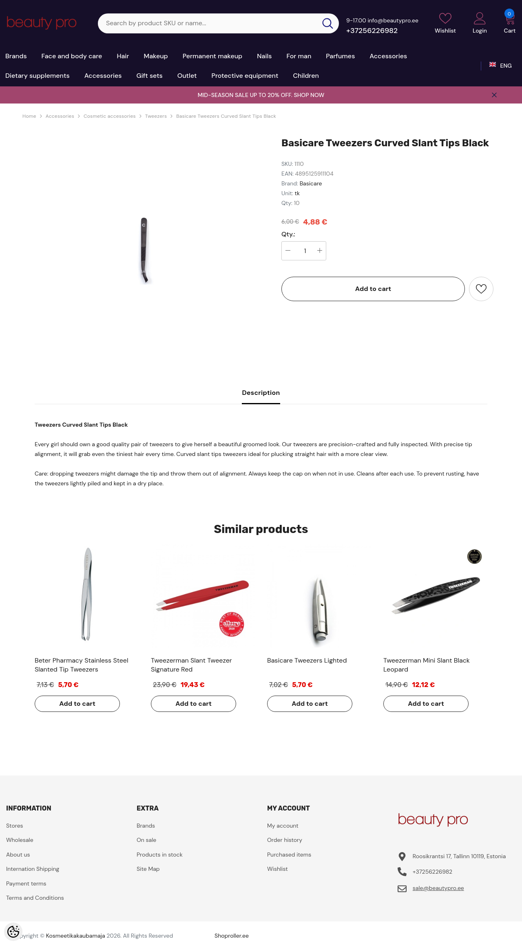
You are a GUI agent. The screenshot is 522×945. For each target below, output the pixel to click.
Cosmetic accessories (110, 116)
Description (261, 392)
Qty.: (288, 234)
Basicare (311, 183)
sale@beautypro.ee (438, 888)
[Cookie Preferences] (13, 932)
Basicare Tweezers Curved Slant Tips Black (226, 116)
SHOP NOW (309, 95)
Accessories (60, 116)
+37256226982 (372, 30)
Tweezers (156, 116)
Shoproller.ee (232, 935)
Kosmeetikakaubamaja (75, 935)
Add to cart (373, 288)
